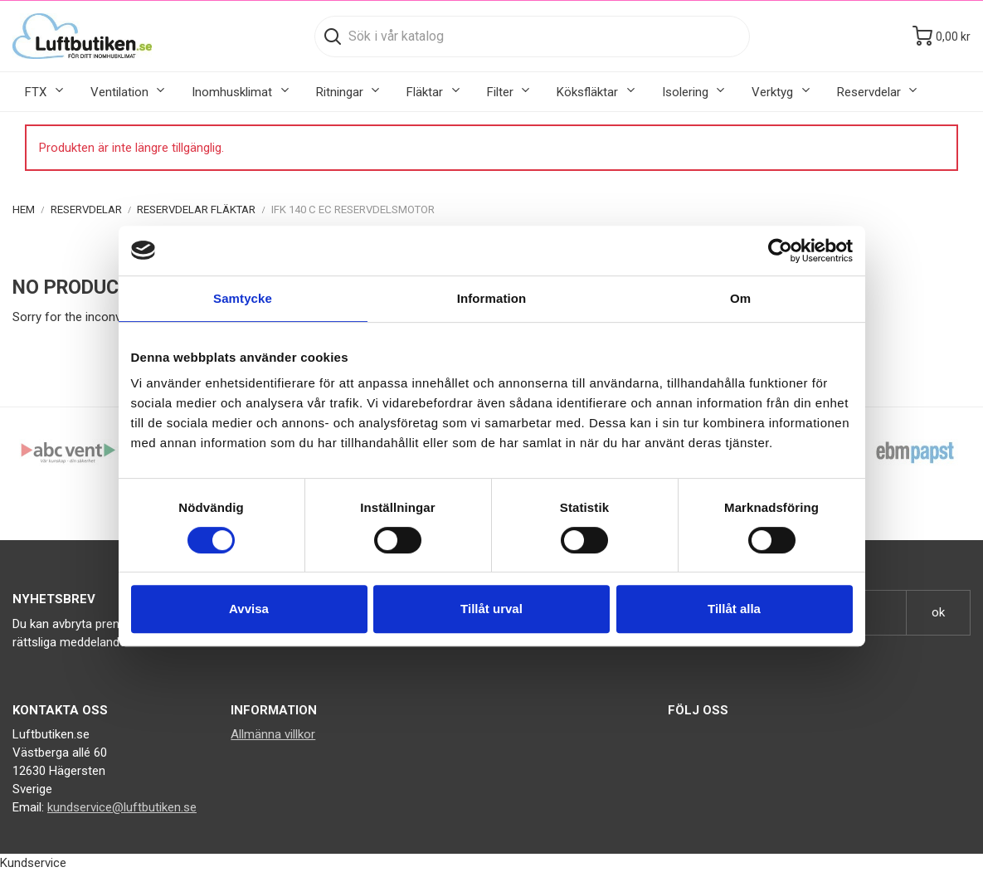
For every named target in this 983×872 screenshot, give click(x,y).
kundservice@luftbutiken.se (122, 807)
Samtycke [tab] (242, 298)
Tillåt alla (734, 609)
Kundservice (33, 862)
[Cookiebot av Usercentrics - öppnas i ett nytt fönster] (780, 250)
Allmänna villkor (273, 734)
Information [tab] (492, 298)
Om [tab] (740, 298)
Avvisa (249, 609)
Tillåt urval (491, 609)
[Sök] (532, 36)
